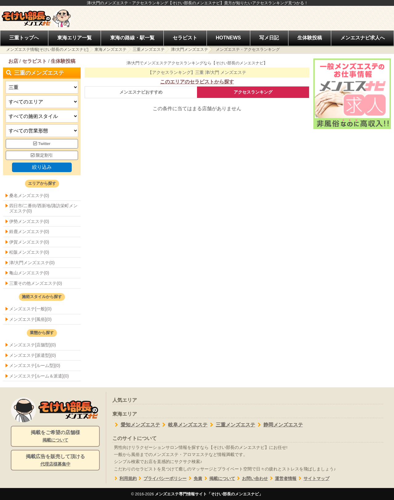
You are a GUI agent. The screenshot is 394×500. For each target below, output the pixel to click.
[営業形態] (42, 130)
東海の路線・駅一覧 (132, 37)
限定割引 (42, 155)
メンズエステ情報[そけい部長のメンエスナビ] (47, 49)
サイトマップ (312, 478)
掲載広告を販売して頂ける (55, 460)
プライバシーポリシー (162, 478)
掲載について (218, 478)
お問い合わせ (251, 478)
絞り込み (42, 167)
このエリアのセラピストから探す (197, 81)
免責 (194, 478)
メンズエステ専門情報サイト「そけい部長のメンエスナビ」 (209, 494)
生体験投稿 (309, 37)
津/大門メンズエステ (189, 49)
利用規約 (124, 478)
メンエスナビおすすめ (141, 92)
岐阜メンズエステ (184, 425)
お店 (13, 61)
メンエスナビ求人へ (362, 37)
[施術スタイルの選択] (42, 116)
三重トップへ (24, 37)
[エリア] (42, 101)
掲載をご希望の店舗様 (55, 436)
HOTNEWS (228, 37)
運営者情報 (282, 478)
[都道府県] (42, 87)
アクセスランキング (253, 92)
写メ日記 (269, 37)
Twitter (41, 143)
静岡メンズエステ (279, 425)
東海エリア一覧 (74, 37)
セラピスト (185, 37)
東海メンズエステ (110, 49)
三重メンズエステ (149, 49)
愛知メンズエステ (136, 425)
